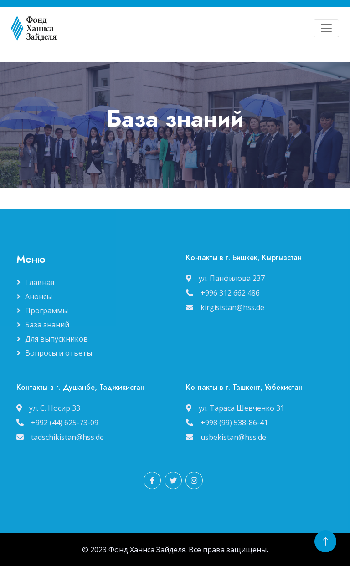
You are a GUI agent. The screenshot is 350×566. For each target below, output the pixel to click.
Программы (46, 311)
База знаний (47, 325)
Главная (39, 282)
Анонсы (38, 296)
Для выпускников (56, 339)
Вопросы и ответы (58, 353)
